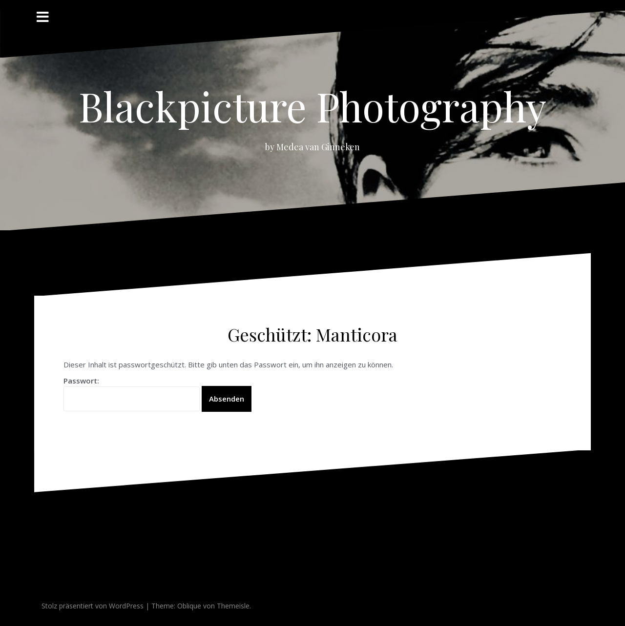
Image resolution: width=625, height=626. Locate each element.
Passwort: (131, 394)
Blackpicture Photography (312, 106)
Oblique (189, 605)
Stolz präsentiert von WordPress (93, 605)
